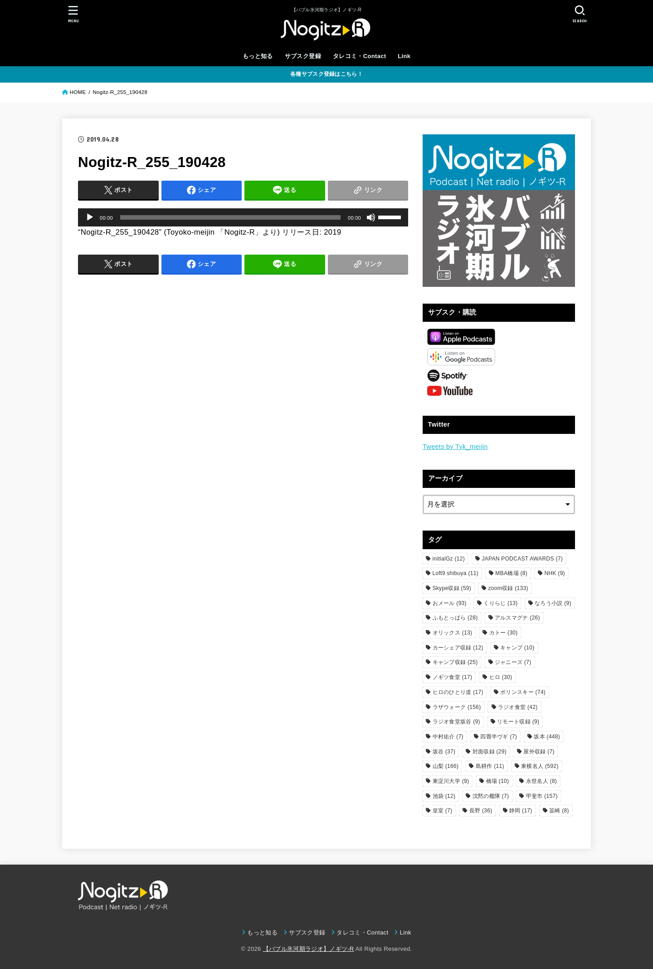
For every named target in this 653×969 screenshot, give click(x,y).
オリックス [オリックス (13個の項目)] (453, 633)
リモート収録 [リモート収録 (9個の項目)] (518, 721)
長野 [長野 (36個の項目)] (480, 810)
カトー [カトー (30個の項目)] (503, 633)
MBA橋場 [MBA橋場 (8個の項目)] (511, 573)
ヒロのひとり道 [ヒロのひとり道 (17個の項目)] (458, 692)
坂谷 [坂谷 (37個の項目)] (444, 751)
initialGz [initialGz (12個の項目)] (449, 559)
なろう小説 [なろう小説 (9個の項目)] (553, 603)
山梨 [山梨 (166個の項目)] (446, 766)
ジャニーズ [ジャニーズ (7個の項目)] (513, 662)
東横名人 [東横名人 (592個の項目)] (539, 766)
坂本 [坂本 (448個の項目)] (547, 736)
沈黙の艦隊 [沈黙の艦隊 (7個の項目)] (491, 796)
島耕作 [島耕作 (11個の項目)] (490, 766)
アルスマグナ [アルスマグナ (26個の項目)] (517, 618)
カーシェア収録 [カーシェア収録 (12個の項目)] (458, 647)
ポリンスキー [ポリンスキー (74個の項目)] (523, 692)
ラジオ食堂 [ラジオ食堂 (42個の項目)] (518, 707)
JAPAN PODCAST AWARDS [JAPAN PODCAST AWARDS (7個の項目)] (522, 559)
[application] (243, 217)
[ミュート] (370, 217)
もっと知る (258, 56)
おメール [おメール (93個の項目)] (450, 603)
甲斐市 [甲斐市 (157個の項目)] (542, 796)
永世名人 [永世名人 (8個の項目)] (541, 781)
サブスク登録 (303, 56)
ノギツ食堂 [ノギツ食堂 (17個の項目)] (453, 677)
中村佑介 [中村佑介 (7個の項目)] (448, 736)
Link (404, 56)
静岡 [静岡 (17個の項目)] (520, 810)
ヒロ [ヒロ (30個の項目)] (500, 677)
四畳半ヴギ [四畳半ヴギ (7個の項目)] (498, 736)
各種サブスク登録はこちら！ (326, 74)
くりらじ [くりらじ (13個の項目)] (500, 603)
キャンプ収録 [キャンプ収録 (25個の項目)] (455, 662)
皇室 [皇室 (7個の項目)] (443, 810)
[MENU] (73, 14)
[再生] (89, 217)
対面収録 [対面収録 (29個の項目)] (490, 751)
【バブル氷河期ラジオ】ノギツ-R (308, 948)
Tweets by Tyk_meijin (455, 446)
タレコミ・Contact (359, 56)
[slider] (230, 217)
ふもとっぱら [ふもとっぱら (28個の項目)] (455, 618)
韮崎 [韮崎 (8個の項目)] (559, 810)
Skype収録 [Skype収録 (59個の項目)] (452, 588)
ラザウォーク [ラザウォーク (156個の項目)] (457, 707)
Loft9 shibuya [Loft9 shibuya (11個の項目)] (455, 573)
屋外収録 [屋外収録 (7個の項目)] (538, 751)
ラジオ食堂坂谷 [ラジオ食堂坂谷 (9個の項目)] (456, 721)
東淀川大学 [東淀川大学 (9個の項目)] (451, 781)
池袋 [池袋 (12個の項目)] (444, 796)
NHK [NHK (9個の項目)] (554, 573)
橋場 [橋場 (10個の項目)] (497, 781)
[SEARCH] (579, 14)
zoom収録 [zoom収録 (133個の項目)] (508, 588)
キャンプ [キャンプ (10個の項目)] (517, 647)
